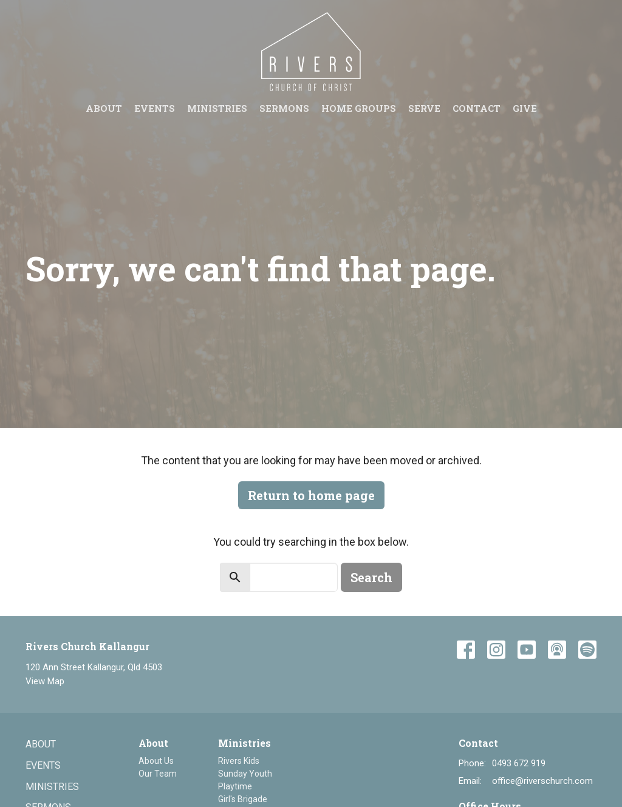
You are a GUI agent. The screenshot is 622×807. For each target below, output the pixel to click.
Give (525, 108)
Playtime (235, 786)
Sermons (284, 108)
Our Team (157, 773)
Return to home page (311, 495)
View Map (45, 681)
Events (154, 108)
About (104, 108)
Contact (477, 108)
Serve (424, 108)
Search (371, 577)
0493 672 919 (518, 763)
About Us (156, 761)
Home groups (358, 108)
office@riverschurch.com (542, 780)
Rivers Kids (238, 761)
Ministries (217, 108)
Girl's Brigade (242, 799)
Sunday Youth (245, 773)
